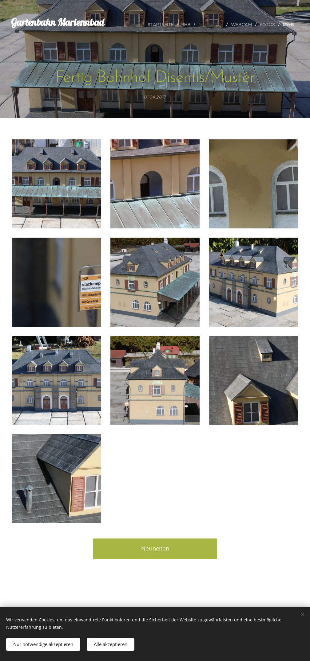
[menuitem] (139, 24)
